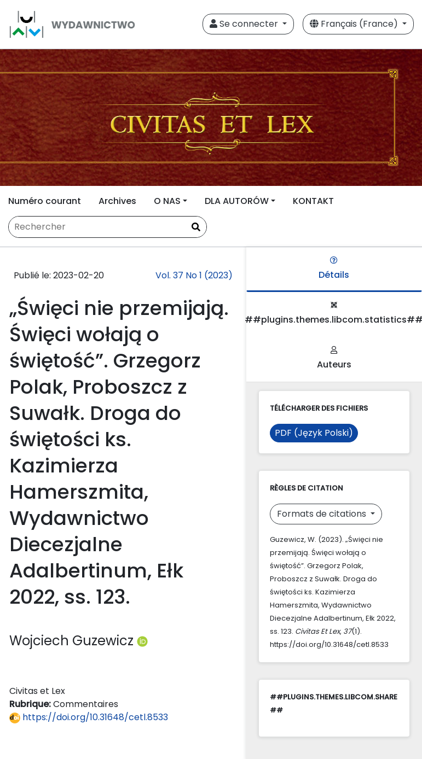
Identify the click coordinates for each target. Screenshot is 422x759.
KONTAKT (313, 201)
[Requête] (107, 227)
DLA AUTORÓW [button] (237, 201)
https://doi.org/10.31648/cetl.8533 (88, 717)
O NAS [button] (167, 201)
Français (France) (355, 23)
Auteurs (334, 358)
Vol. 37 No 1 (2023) (194, 275)
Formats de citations (322, 513)
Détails (334, 268)
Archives (117, 201)
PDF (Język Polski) (314, 433)
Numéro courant (44, 201)
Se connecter (245, 23)
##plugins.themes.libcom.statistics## (334, 313)
